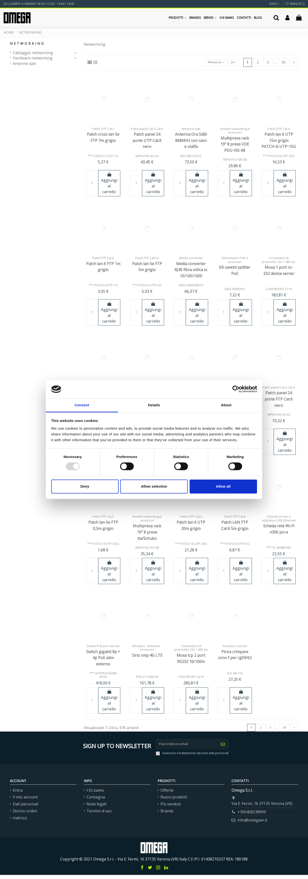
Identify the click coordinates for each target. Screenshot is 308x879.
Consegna (96, 801)
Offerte (166, 794)
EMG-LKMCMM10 (191, 285)
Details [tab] (154, 405)
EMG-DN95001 (235, 289)
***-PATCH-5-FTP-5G (147, 285)
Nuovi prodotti (173, 801)
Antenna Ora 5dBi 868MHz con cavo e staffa (191, 140)
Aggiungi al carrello (109, 183)
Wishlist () (294, 4)
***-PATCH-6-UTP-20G (191, 543)
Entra (18, 794)
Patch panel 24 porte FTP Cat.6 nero (279, 399)
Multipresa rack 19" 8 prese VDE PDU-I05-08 (234, 144)
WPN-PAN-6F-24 (279, 414)
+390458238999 (251, 816)
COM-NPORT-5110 (279, 289)
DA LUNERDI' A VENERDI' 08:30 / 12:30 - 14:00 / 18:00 (39, 4)
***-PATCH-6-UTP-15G (279, 156)
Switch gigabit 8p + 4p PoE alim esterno (103, 658)
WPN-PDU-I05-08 (235, 159)
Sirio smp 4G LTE (147, 655)
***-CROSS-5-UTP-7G (103, 156)
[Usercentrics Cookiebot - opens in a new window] (236, 389)
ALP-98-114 (235, 673)
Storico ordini (25, 815)
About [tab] (226, 405)
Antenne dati (24, 63)
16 (283, 62)
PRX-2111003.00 (147, 677)
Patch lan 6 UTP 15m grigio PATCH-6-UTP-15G (279, 140)
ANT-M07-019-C (191, 156)
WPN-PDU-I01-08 (147, 547)
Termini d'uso (99, 815)
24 (232, 62)
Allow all (223, 486)
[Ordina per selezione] (210, 62)
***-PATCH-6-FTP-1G (103, 285)
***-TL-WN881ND (278, 547)
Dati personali (25, 808)
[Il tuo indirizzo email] (186, 746)
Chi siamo (95, 794)
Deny (84, 486)
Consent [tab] (82, 405)
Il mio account (25, 801)
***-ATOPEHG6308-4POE (103, 675)
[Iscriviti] (223, 746)
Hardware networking (32, 58)
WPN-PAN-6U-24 (147, 156)
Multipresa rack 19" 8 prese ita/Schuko (147, 532)
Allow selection (154, 486)
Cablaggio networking (33, 52)
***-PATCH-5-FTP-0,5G (103, 543)
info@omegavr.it (252, 824)
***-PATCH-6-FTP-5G (235, 543)
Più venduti (170, 808)
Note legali (96, 808)
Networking (27, 43)
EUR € (275, 4)
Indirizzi (20, 822)
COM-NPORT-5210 (191, 677)
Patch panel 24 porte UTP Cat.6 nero (147, 140)
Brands (166, 815)
